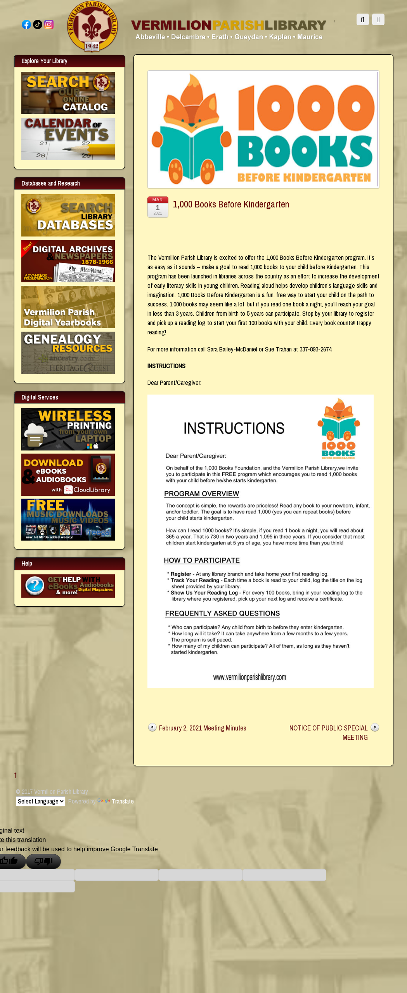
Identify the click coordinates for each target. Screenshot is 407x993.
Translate (115, 801)
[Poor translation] (43, 861)
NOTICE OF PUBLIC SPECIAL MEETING (328, 732)
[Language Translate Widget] (40, 801)
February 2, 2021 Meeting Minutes (202, 727)
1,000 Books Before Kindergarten (231, 204)
